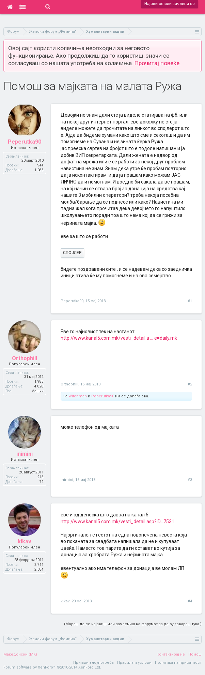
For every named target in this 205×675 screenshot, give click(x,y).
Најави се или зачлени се (169, 3)
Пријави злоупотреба (93, 662)
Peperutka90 (72, 301)
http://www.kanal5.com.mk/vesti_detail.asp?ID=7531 (117, 521)
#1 (190, 301)
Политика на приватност (178, 662)
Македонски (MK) (20, 654)
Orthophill (69, 384)
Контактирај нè (171, 654)
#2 (190, 384)
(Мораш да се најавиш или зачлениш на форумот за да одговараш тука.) (133, 624)
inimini (67, 480)
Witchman (77, 396)
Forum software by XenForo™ (52, 667)
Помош (195, 654)
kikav (65, 601)
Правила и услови (134, 662)
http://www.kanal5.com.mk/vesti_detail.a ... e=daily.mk (119, 338)
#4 (190, 601)
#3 (190, 480)
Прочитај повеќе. (158, 63)
